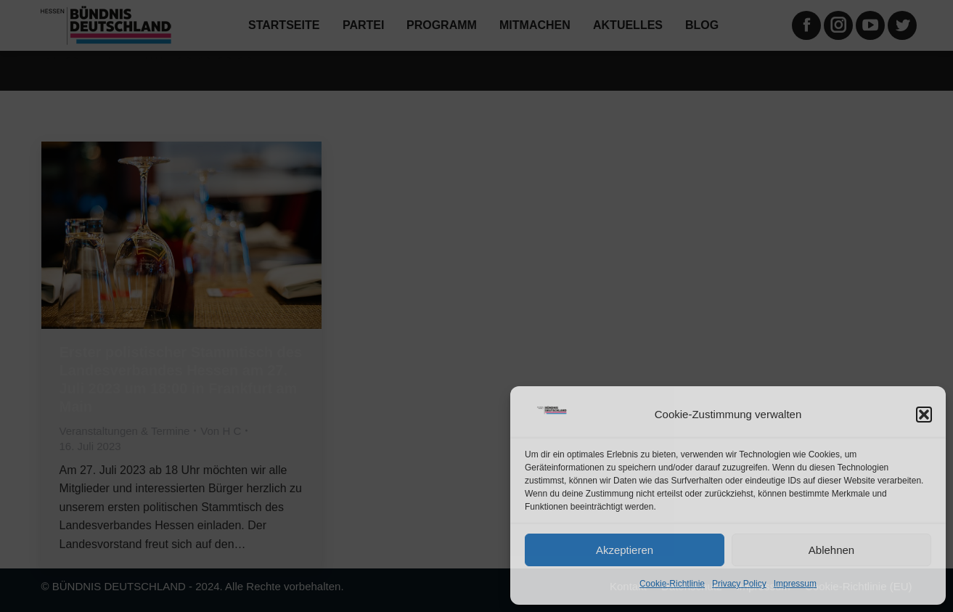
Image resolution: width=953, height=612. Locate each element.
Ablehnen (831, 550)
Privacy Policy (739, 584)
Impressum (795, 584)
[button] (924, 414)
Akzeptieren (624, 550)
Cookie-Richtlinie (672, 584)
